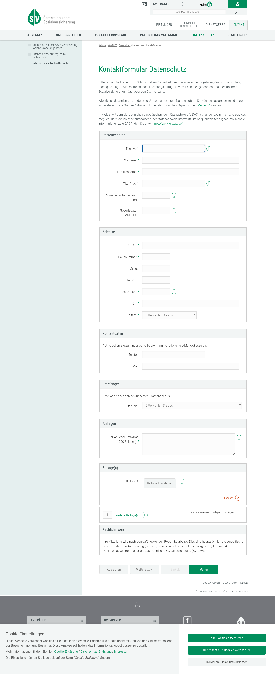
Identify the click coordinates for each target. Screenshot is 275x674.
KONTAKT (237, 25)
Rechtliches (237, 35)
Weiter (204, 569)
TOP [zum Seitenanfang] (137, 605)
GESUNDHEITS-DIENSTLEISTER (189, 24)
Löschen (229, 497)
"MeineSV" (203, 105)
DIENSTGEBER (215, 25)
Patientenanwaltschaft (160, 35)
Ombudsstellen (68, 35)
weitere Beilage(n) (127, 515)
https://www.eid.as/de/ (167, 123)
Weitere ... (143, 569)
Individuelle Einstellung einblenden (226, 661)
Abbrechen (114, 569)
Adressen (35, 35)
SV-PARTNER (130, 619)
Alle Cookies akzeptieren (226, 638)
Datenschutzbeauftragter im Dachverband (49, 55)
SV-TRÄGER (57, 619)
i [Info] (208, 149)
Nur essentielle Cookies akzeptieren (227, 650)
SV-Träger (169, 3)
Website (102, 45)
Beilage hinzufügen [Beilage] (160, 483)
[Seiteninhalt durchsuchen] (189, 11)
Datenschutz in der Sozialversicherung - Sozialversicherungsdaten (55, 46)
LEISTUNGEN (163, 25)
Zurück (175, 569)
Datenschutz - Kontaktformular (51, 63)
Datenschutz (203, 35)
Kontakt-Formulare (111, 35)
